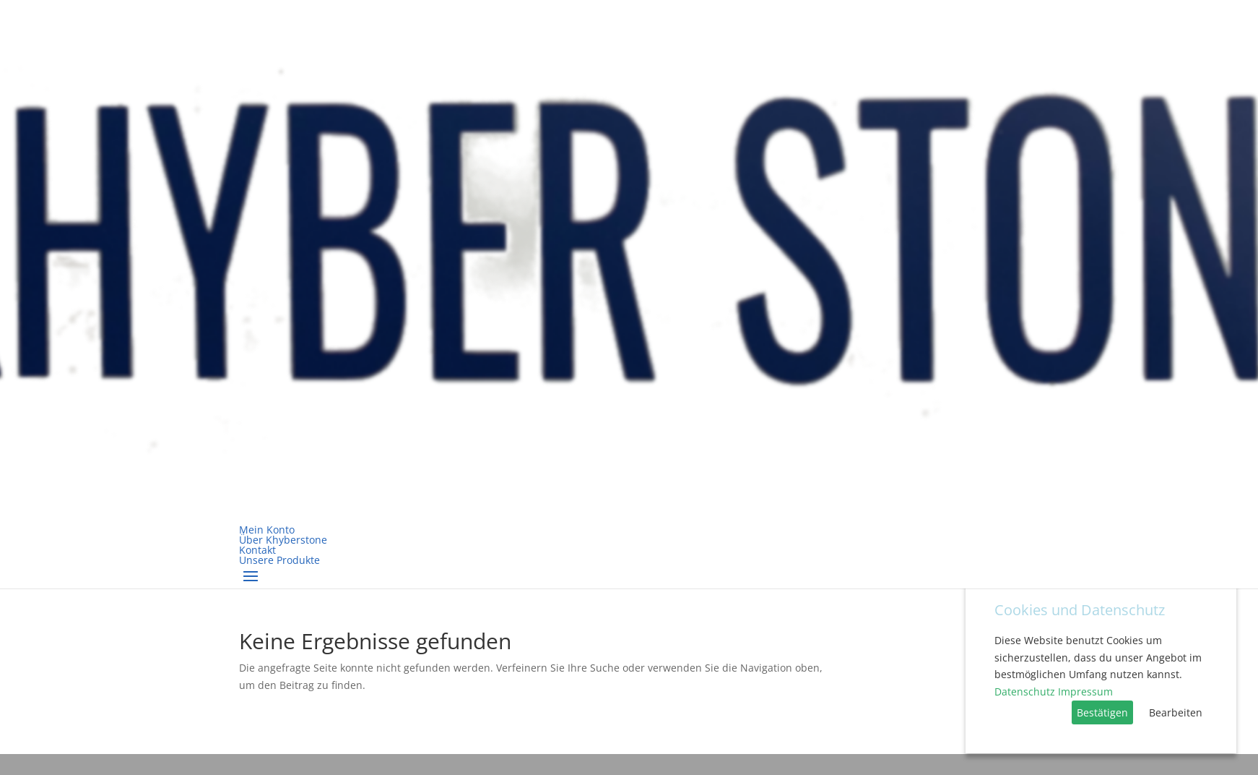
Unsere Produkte (279, 560)
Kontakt (257, 550)
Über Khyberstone (283, 540)
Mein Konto (267, 529)
